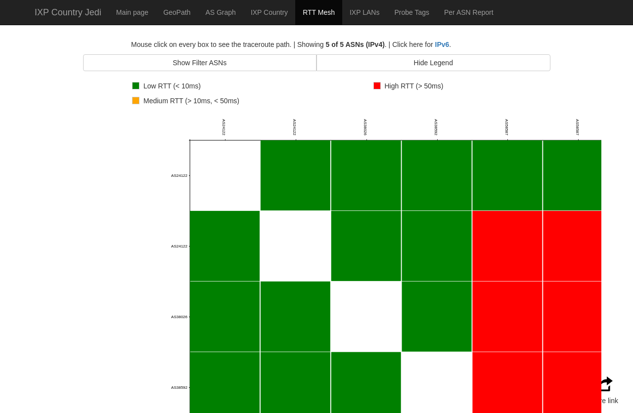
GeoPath (176, 12)
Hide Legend (433, 63)
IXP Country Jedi (68, 12)
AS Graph (220, 12)
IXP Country (269, 12)
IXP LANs (364, 12)
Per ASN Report (469, 12)
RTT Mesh (319, 12)
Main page (132, 12)
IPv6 (442, 44)
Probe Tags (411, 12)
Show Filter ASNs (199, 63)
